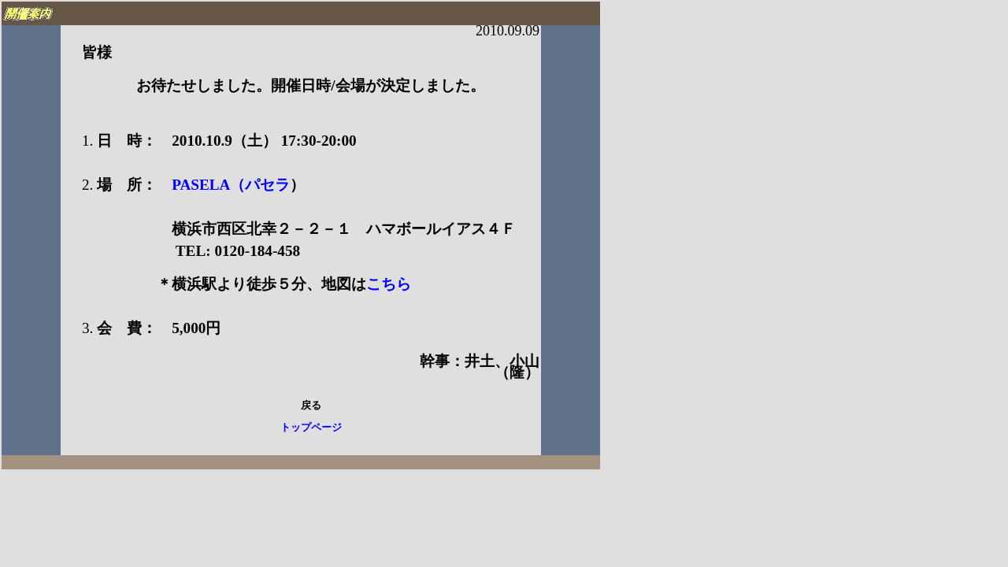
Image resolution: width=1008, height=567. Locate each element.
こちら (388, 284)
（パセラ (260, 184)
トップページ (311, 427)
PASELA (193, 184)
